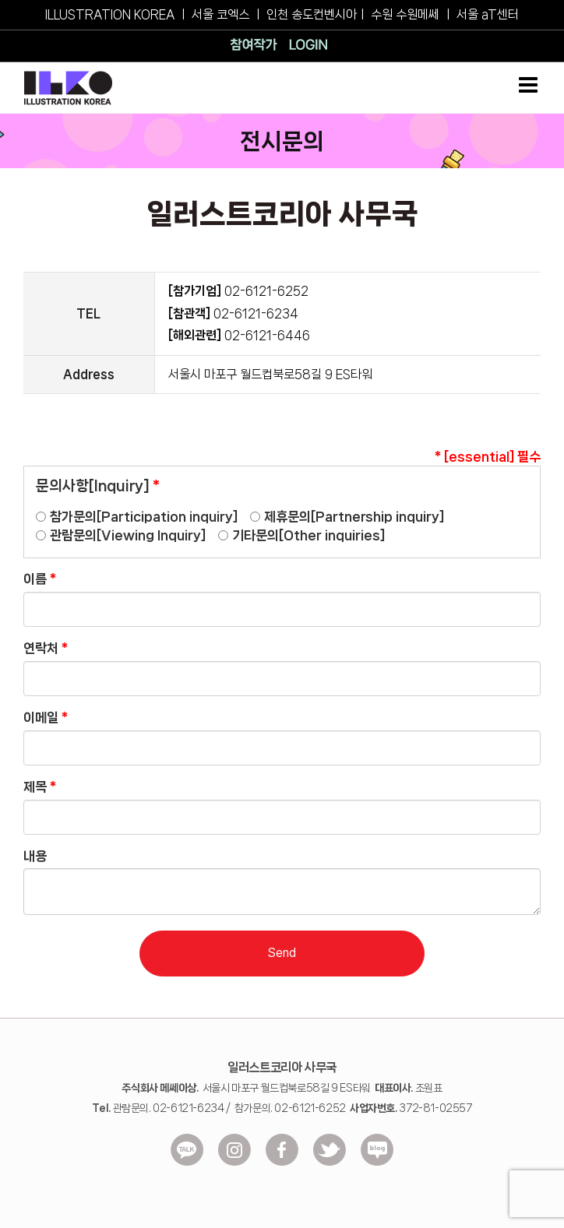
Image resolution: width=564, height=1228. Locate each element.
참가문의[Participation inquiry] (144, 516)
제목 (39, 786)
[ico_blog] (377, 1150)
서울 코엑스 (220, 14)
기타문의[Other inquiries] (308, 535)
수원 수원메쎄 (405, 14)
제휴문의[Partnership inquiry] (354, 516)
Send (281, 952)
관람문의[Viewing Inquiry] (128, 535)
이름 (39, 579)
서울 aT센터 (487, 14)
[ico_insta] (234, 1150)
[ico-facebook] (282, 1150)
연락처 (45, 648)
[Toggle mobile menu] (530, 85)
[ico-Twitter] (329, 1150)
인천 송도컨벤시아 (311, 14)
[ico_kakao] (187, 1150)
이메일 (45, 717)
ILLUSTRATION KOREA (109, 14)
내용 (35, 856)
